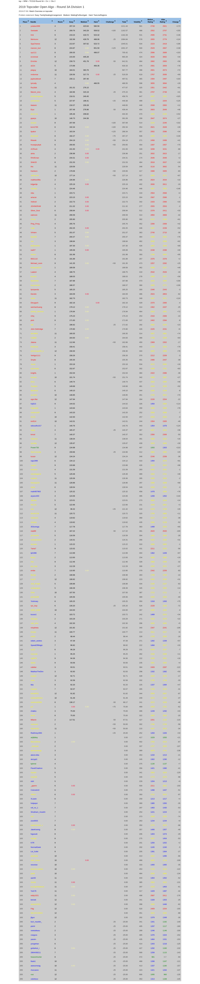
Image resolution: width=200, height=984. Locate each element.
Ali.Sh (33, 417)
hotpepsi (34, 803)
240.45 (86, 96)
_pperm (34, 786)
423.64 (86, 26)
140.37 (72, 434)
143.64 (72, 408)
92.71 (72, 676)
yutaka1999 (35, 26)
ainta (33, 153)
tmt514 (33, 421)
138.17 (72, 702)
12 (56, 39)
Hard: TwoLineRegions (98, 15)
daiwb (33, 663)
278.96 (86, 109)
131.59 (72, 469)
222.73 (72, 202)
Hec (32, 562)
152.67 (72, 369)
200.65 (72, 145)
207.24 (72, 26)
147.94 (72, 399)
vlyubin (33, 772)
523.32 (96, 35)
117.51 (72, 720)
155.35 (72, 360)
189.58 (72, 268)
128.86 (72, 483)
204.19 (72, 140)
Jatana (33, 342)
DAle (33, 592)
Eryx (32, 109)
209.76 (72, 30)
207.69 (72, 123)
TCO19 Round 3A (36, 1)
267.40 (86, 79)
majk (32, 228)
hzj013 (33, 404)
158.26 (72, 355)
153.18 (72, 364)
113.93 (72, 557)
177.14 (72, 175)
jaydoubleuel (36, 79)
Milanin (33, 720)
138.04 (72, 439)
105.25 (72, 601)
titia (32, 685)
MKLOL (34, 505)
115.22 (72, 544)
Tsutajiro (34, 386)
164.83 (72, 338)
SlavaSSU (35, 728)
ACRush (34, 149)
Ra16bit (34, 88)
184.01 (72, 70)
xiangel (33, 838)
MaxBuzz (34, 390)
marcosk (34, 654)
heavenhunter (36, 957)
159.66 (72, 452)
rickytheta (34, 628)
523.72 (96, 44)
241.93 (72, 149)
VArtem (34, 232)
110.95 (72, 570)
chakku (33, 711)
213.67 (72, 44)
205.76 (72, 224)
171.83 (72, 320)
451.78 (86, 61)
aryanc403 (35, 496)
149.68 (72, 386)
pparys (33, 118)
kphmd (33, 764)
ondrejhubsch (36, 540)
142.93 (72, 417)
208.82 (86, 114)
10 (56, 70)
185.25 (72, 289)
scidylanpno (35, 588)
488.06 (96, 39)
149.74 (72, 382)
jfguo (33, 917)
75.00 (72, 711)
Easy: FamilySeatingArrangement (48, 15)
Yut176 (33, 891)
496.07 (96, 52)
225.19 (72, 184)
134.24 (72, 456)
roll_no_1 (34, 808)
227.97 (72, 101)
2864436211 (36, 952)
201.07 (72, 232)
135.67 (72, 443)
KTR (32, 843)
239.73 (72, 61)
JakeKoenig (35, 829)
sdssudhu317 (36, 426)
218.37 (72, 105)
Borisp (33, 575)
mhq (32, 316)
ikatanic (34, 105)
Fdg (32, 909)
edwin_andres (36, 641)
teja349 (34, 237)
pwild (33, 873)
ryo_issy (34, 606)
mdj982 (34, 338)
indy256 (34, 777)
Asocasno (35, 970)
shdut (33, 298)
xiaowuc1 (34, 518)
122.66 (72, 505)
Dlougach (34, 303)
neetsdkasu (35, 930)
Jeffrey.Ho (35, 175)
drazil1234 (35, 513)
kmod (33, 434)
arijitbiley (34, 737)
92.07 (72, 689)
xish (32, 781)
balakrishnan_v (37, 825)
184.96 (72, 92)
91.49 (72, 698)
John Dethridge (37, 329)
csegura (34, 935)
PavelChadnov (36, 768)
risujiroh (34, 478)
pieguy (33, 70)
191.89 (72, 259)
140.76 (72, 426)
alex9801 (34, 333)
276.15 (86, 88)
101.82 (72, 628)
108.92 (72, 579)
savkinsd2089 (36, 702)
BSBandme (35, 246)
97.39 (72, 641)
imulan (33, 632)
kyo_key (34, 566)
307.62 (86, 44)
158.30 (72, 351)
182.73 (72, 298)
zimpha (34, 522)
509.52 (96, 30)
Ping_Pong (35, 224)
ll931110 (34, 259)
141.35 (72, 263)
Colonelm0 (35, 790)
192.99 (72, 39)
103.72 (72, 614)
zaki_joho (34, 623)
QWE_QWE (35, 610)
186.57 (72, 285)
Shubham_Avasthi (38, 812)
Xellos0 (34, 202)
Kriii (32, 35)
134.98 (72, 448)
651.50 (96, 48)
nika (32, 193)
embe (33, 570)
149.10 (72, 390)
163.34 (72, 131)
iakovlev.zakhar (37, 869)
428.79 (86, 39)
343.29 (86, 30)
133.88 (72, 465)
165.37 (72, 430)
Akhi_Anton (35, 860)
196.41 (86, 101)
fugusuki (34, 834)
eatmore (34, 215)
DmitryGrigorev (37, 96)
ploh (32, 320)
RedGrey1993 (36, 733)
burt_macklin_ (36, 922)
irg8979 (34, 658)
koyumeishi (35, 285)
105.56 (72, 597)
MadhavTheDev (37, 671)
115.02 (72, 549)
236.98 (72, 153)
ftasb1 (33, 961)
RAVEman (35, 158)
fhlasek (33, 140)
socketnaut (35, 101)
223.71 (72, 193)
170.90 (72, 329)
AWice (33, 794)
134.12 (72, 461)
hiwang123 (35, 483)
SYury (33, 219)
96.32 (72, 509)
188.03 (72, 276)
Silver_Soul (35, 210)
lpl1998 (34, 553)
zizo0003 (34, 821)
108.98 (72, 575)
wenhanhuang (36, 307)
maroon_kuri (36, 48)
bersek (33, 900)
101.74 (72, 377)
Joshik (33, 882)
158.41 (72, 347)
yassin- (33, 939)
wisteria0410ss (37, 698)
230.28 (86, 105)
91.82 (72, 693)
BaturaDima (35, 742)
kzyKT (33, 579)
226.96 (72, 180)
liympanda (35, 289)
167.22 (72, 531)
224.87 (72, 48)
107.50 (72, 592)
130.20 (72, 606)
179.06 (72, 171)
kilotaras (34, 469)
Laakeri (34, 272)
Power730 (35, 448)
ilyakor (33, 131)
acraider (34, 395)
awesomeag (35, 966)
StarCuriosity (36, 452)
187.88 (72, 281)
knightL (34, 373)
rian (32, 241)
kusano (34, 276)
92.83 (72, 671)
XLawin (34, 799)
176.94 (72, 311)
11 (56, 74)
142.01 (72, 421)
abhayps (34, 619)
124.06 (72, 496)
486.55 (96, 83)
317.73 (86, 74)
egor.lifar (34, 399)
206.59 (72, 215)
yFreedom (35, 535)
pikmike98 (35, 597)
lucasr (33, 456)
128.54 (72, 487)
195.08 (72, 250)
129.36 (72, 478)
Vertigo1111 (35, 355)
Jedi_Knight (35, 584)
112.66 (72, 342)
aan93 (33, 878)
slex (32, 509)
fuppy (33, 430)
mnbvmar (34, 74)
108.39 (72, 588)
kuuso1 (34, 614)
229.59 (72, 167)
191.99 (72, 254)
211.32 (72, 206)
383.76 (86, 70)
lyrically (34, 83)
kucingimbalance (37, 887)
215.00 (72, 57)
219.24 (72, 35)
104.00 (72, 610)
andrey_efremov (37, 311)
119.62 (72, 518)
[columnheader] (24, 21)
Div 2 (53, 1)
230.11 (72, 79)
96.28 (72, 649)
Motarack (34, 136)
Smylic (33, 360)
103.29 (72, 619)
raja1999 (34, 461)
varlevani (34, 724)
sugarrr (33, 465)
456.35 (96, 66)
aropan (33, 123)
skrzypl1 (34, 759)
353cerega (35, 527)
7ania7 (33, 549)
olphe (33, 487)
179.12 (72, 307)
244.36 (86, 118)
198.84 (72, 241)
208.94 (72, 210)
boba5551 (35, 693)
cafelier (34, 667)
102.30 (72, 623)
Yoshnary (34, 601)
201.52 (72, 88)
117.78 (72, 527)
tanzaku (34, 544)
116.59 (72, 535)
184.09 (72, 294)
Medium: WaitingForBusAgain (75, 15)
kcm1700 (34, 127)
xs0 (32, 816)
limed (33, 715)
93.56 (72, 663)
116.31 (72, 540)
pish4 (33, 926)
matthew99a (36, 180)
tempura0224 (36, 268)
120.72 (72, 513)
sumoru (34, 377)
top (20, 1)
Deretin (34, 294)
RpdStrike (35, 281)
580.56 (96, 26)
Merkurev (34, 39)
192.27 (72, 136)
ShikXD (34, 162)
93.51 (72, 667)
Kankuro (34, 171)
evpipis (33, 676)
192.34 (72, 127)
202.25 (72, 228)
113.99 (72, 553)
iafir (32, 325)
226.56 (72, 74)
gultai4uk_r (35, 948)
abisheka (34, 856)
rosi (32, 974)
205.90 (72, 219)
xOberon (34, 439)
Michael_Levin (36, 263)
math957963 (36, 491)
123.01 (72, 500)
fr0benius (34, 347)
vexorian (34, 865)
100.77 (72, 632)
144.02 (72, 404)
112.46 (72, 562)
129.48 (72, 474)
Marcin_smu (36, 92)
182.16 (72, 303)
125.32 (72, 491)
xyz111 (33, 52)
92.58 (72, 680)
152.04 (72, 373)
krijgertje (34, 184)
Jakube (34, 500)
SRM (25, 1)
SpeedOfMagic (37, 645)
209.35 (72, 52)
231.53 (72, 162)
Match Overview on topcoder (40, 11)
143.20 (72, 412)
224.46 (72, 189)
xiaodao (34, 189)
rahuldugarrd (36, 474)
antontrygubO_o (37, 351)
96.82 (72, 645)
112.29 (72, 566)
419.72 (86, 35)
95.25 (72, 654)
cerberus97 (35, 412)
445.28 (86, 57)
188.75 (72, 272)
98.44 (72, 636)
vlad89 (33, 531)
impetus (34, 689)
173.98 (72, 66)
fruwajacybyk (36, 145)
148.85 (72, 395)
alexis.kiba (35, 755)
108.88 (72, 584)
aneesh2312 (36, 904)
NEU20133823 (36, 913)
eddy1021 (35, 895)
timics (33, 557)
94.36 (72, 658)
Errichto (34, 61)
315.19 (86, 92)
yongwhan (35, 944)
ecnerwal (34, 57)
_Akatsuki (34, 746)
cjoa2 (33, 649)
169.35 (72, 333)
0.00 (87, 48)
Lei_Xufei (34, 851)
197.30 (72, 246)
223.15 (72, 197)
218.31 (72, 96)
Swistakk (34, 30)
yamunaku (35, 369)
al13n (33, 66)
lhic (32, 167)
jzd (32, 707)
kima (32, 382)
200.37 (72, 237)
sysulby (34, 443)
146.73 (72, 118)
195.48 (72, 114)
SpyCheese (35, 44)
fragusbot (34, 408)
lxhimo (33, 254)
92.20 (72, 685)
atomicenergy (36, 750)
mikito (33, 636)
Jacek (33, 364)
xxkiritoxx (34, 979)
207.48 (72, 109)
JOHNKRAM (36, 206)
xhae (33, 680)
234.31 (72, 158)
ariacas (34, 197)
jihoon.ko (34, 114)
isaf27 (33, 250)
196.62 (72, 325)
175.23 (72, 316)
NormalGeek (36, 847)
